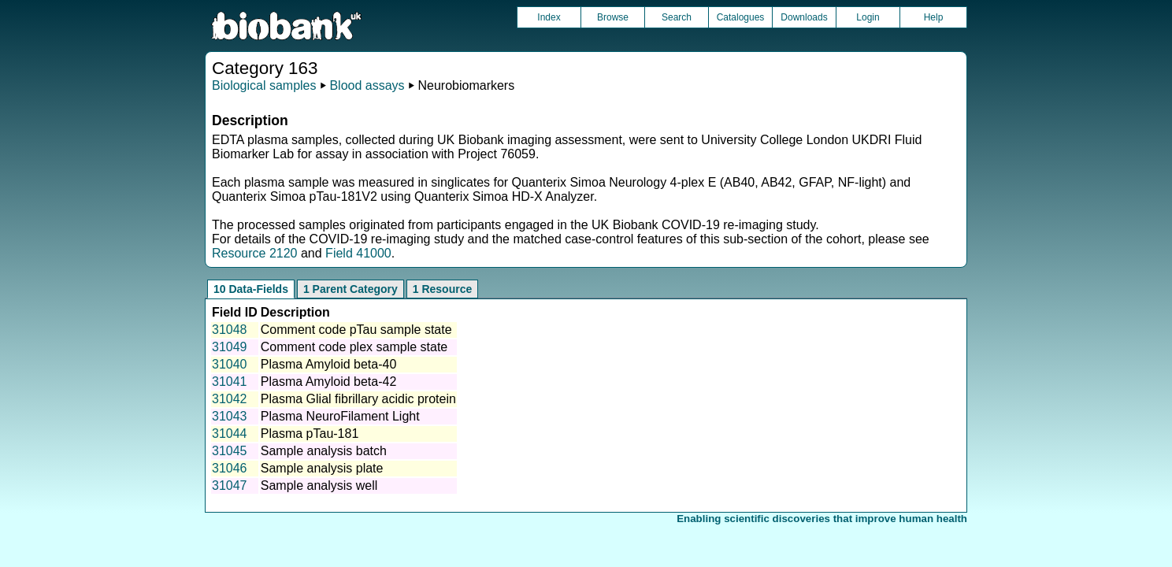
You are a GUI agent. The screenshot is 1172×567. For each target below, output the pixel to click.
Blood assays (366, 85)
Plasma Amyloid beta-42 (329, 381)
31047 (229, 485)
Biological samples (264, 85)
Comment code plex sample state (354, 347)
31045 (229, 451)
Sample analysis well (319, 485)
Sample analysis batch (324, 451)
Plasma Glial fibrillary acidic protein (358, 399)
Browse (613, 17)
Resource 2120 (255, 253)
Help (934, 17)
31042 (229, 399)
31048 (229, 329)
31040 (229, 364)
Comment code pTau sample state (356, 329)
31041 (229, 381)
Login (867, 17)
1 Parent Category (350, 289)
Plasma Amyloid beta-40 (329, 364)
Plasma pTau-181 (310, 433)
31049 (229, 347)
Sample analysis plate (322, 468)
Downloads (804, 17)
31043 (229, 416)
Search (677, 17)
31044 (229, 433)
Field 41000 (358, 253)
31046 (229, 468)
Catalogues (741, 17)
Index (548, 17)
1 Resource (442, 289)
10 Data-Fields (250, 289)
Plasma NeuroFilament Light (340, 416)
